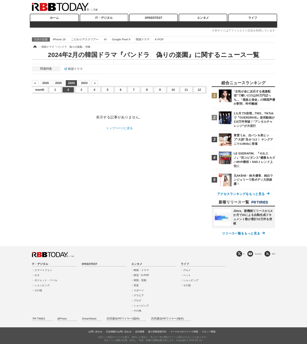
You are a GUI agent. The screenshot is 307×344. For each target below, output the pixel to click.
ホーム (54, 17)
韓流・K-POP (141, 275)
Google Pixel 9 (121, 39)
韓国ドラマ (142, 39)
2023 (84, 83)
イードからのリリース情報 (184, 331)
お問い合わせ (95, 331)
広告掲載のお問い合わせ (119, 331)
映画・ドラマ (141, 270)
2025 (58, 83)
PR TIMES (39, 318)
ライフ (252, 17)
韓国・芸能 (140, 280)
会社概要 (139, 331)
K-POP (159, 39)
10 (173, 89)
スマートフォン (43, 270)
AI (105, 39)
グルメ (187, 270)
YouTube (258, 254)
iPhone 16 (59, 39)
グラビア (139, 295)
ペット (187, 275)
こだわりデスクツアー (85, 39)
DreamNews (89, 318)
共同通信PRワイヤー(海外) (167, 318)
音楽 (136, 285)
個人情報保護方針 (157, 331)
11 (186, 89)
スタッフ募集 (209, 331)
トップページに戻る (119, 128)
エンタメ (203, 17)
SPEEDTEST (153, 17)
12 (199, 89)
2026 (45, 83)
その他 (38, 290)
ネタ (37, 275)
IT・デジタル (104, 17)
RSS (273, 254)
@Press (62, 318)
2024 (71, 83)
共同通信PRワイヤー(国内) (123, 318)
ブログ (137, 300)
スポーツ (139, 290)
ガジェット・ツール (45, 280)
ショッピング (42, 285)
